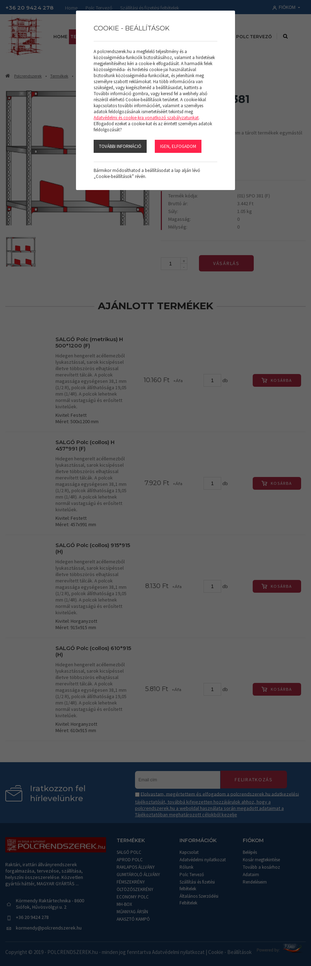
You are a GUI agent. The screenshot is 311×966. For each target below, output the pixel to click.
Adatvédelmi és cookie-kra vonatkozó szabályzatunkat (146, 118)
